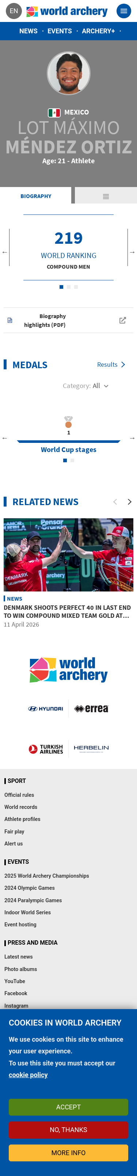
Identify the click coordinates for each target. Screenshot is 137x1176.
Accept (68, 1107)
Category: (77, 385)
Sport (17, 781)
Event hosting (20, 925)
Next (132, 251)
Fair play (14, 832)
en (13, 11)
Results (107, 364)
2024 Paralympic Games (33, 900)
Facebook (15, 993)
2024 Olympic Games (29, 888)
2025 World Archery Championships (46, 876)
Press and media (32, 943)
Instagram (16, 1006)
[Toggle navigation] (124, 11)
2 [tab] (69, 287)
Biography (35, 195)
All (96, 385)
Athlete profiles (22, 819)
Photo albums (20, 969)
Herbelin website (91, 749)
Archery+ (98, 31)
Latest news (18, 957)
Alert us (13, 844)
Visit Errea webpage (91, 708)
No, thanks (68, 1130)
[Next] (129, 501)
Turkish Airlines (45, 749)
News (28, 31)
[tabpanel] (68, 247)
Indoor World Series (27, 913)
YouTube (14, 981)
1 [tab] (61, 287)
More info (69, 1153)
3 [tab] (76, 287)
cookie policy (28, 1075)
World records (20, 807)
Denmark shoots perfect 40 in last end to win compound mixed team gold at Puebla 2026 (67, 615)
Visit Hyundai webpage (45, 708)
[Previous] (115, 501)
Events (59, 31)
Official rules (19, 795)
